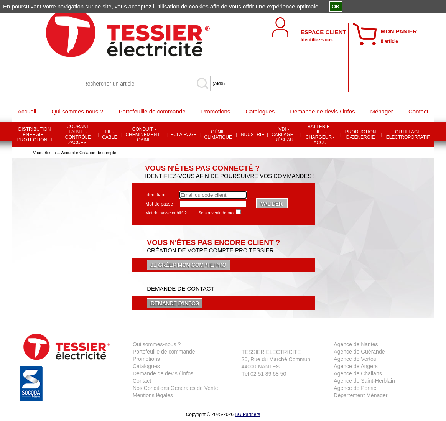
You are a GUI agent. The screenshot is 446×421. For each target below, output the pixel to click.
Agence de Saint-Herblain (364, 381)
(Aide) (218, 83)
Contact (142, 381)
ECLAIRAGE (183, 134)
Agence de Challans (358, 373)
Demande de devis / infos (163, 373)
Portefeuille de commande (164, 352)
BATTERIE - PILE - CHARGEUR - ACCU (320, 134)
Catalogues (146, 366)
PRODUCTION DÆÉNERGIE (360, 134)
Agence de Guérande (359, 352)
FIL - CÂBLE (109, 134)
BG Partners (247, 414)
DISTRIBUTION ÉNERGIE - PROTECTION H (34, 135)
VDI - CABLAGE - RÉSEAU (284, 135)
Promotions (146, 359)
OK (335, 6)
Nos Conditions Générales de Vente (175, 388)
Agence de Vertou (355, 359)
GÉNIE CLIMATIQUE (218, 134)
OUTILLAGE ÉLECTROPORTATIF (408, 134)
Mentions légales (153, 395)
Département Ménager (360, 395)
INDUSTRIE (252, 134)
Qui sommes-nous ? (157, 344)
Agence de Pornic (355, 388)
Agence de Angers (355, 366)
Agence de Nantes (356, 344)
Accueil (67, 152)
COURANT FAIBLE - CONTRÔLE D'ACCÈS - (78, 134)
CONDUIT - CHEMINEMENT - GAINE (143, 135)
